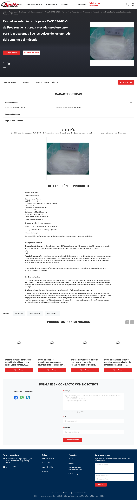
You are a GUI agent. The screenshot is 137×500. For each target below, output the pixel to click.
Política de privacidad (80, 493)
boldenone (19, 313)
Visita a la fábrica (47, 463)
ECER (102, 496)
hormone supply (34, 313)
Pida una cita (126, 82)
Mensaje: (67, 391)
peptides (71, 463)
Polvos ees (21, 12)
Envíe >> (100, 485)
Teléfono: (67, 428)
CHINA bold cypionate (39, 496)
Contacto (45, 471)
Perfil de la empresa (48, 459)
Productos (12, 12)
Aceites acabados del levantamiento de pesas (75, 469)
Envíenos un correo (31, 53)
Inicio (5, 12)
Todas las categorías (74, 474)
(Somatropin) (72, 459)
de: (65, 416)
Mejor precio (12, 53)
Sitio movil (66, 493)
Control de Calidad (47, 467)
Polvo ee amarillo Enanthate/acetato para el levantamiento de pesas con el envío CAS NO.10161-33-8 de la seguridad (51, 365)
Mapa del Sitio (55, 493)
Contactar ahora (72, 440)
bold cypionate (52, 313)
